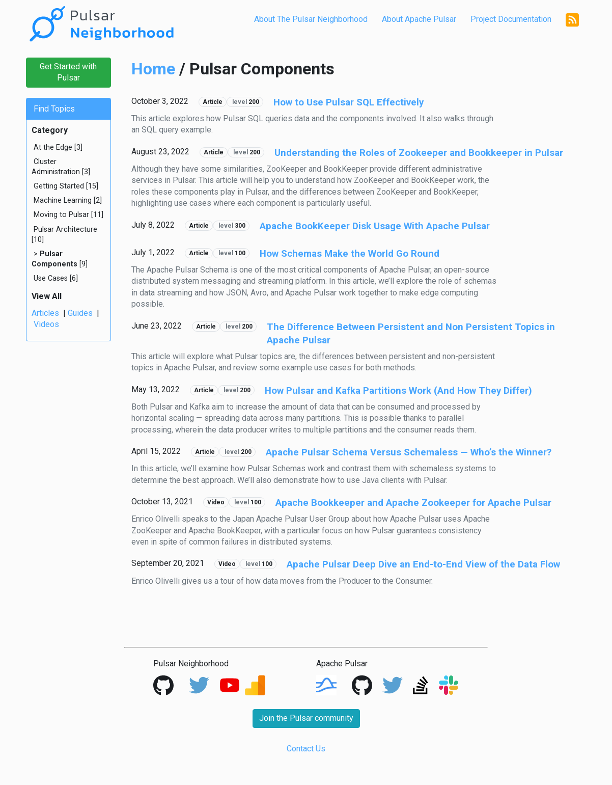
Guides (80, 313)
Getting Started (59, 186)
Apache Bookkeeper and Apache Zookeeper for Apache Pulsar (413, 502)
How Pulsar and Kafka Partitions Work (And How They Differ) (398, 390)
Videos (46, 324)
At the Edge (53, 147)
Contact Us (306, 748)
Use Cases (51, 278)
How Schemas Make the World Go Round (349, 253)
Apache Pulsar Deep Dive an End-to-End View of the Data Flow (423, 564)
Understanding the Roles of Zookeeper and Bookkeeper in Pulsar (418, 152)
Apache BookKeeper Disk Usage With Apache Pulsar (375, 226)
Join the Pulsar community (306, 718)
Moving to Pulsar (61, 214)
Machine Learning (63, 200)
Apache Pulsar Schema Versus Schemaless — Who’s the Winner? (408, 452)
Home (153, 68)
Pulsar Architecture (65, 229)
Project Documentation (510, 19)
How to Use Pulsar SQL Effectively (348, 102)
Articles (45, 313)
